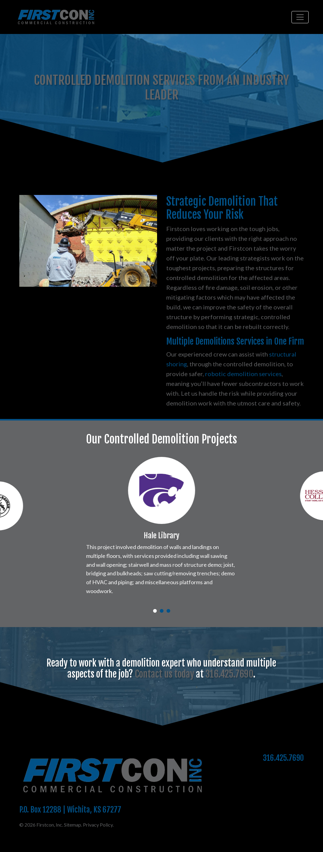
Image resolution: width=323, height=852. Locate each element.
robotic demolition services (243, 373)
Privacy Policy (98, 843)
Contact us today (164, 692)
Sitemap (72, 843)
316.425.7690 (229, 692)
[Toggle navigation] (300, 17)
